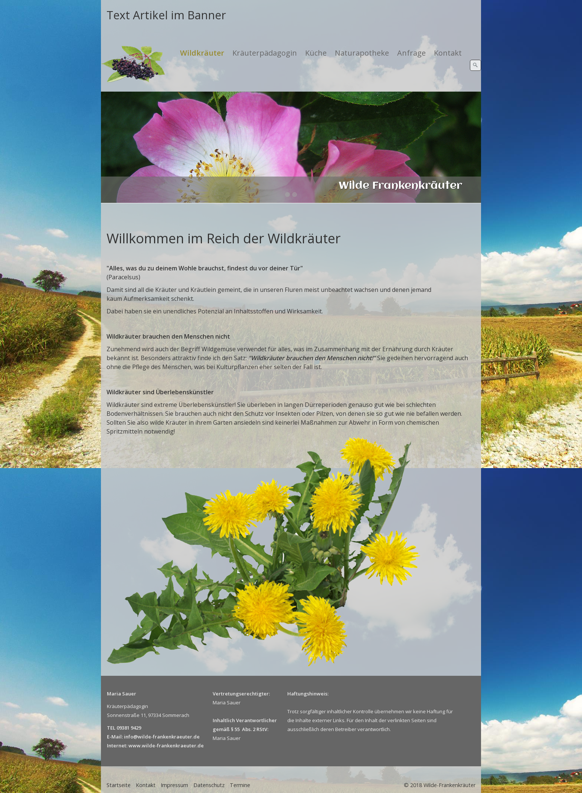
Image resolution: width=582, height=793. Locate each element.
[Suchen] (475, 65)
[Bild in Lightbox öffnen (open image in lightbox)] (265, 552)
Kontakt (448, 53)
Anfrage (411, 53)
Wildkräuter (202, 53)
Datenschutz (209, 785)
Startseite (119, 785)
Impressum (174, 785)
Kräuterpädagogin (264, 53)
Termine (240, 785)
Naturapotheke (362, 53)
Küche (316, 53)
